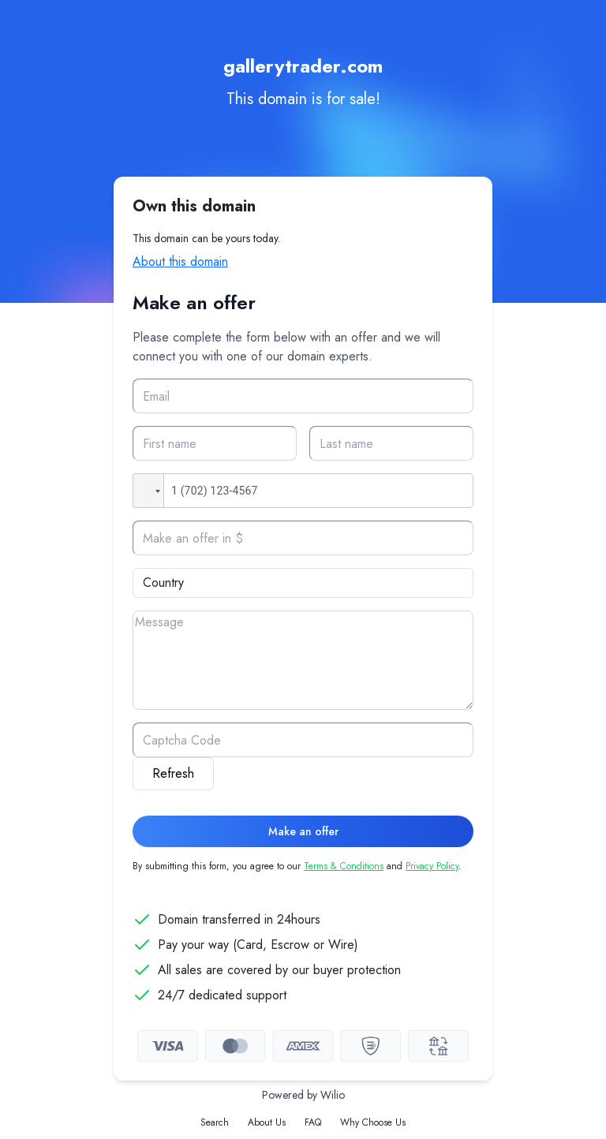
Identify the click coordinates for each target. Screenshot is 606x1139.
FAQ (313, 1122)
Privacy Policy (432, 866)
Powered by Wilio (303, 1095)
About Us (267, 1122)
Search (214, 1122)
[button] (148, 490)
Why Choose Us (373, 1122)
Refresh (173, 773)
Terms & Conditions (343, 866)
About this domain (180, 261)
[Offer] (303, 538)
